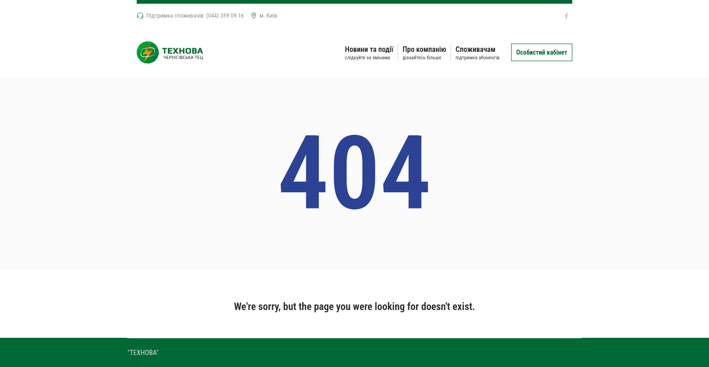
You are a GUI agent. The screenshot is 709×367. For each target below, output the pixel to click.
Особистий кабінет (541, 52)
